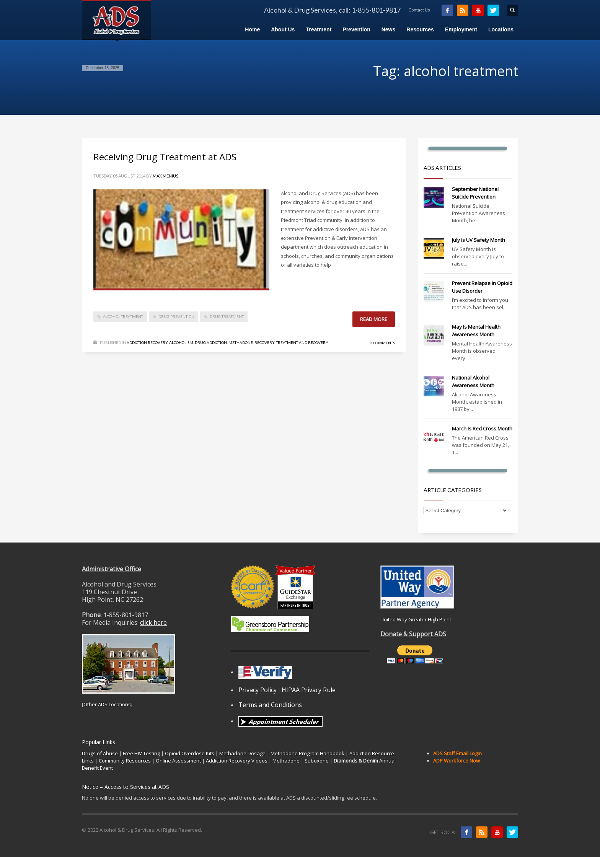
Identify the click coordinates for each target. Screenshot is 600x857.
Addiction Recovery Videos (236, 760)
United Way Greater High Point (415, 619)
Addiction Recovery (147, 342)
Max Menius (165, 175)
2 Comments (382, 343)
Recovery (264, 342)
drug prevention (176, 316)
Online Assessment (178, 760)
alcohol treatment (123, 316)
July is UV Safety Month (478, 239)
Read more (373, 319)
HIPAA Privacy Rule (309, 690)
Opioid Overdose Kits (189, 753)
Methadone (240, 342)
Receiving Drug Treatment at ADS (164, 156)
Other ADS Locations (107, 704)
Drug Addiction (211, 342)
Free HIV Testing (141, 753)
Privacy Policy (257, 690)
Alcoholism (181, 342)
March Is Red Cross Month (482, 428)
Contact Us (419, 9)
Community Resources (125, 760)
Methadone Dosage (242, 753)
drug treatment (227, 316)
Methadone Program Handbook (307, 753)
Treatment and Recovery (302, 342)
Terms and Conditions (270, 705)
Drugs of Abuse (100, 753)
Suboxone (317, 760)
